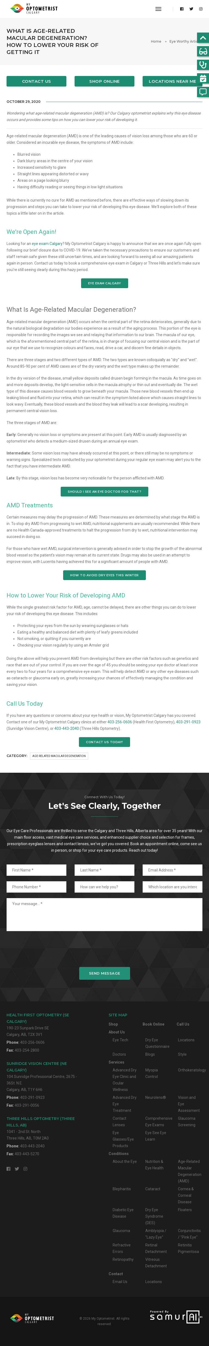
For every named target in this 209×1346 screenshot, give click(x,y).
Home (156, 41)
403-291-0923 (188, 722)
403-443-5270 (27, 1154)
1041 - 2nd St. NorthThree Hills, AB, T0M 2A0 (41, 1128)
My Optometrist (103, 1318)
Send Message (104, 973)
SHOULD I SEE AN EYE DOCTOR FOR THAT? (104, 492)
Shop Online (104, 81)
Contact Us (36, 81)
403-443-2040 (66, 728)
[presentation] (104, 949)
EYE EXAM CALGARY (104, 283)
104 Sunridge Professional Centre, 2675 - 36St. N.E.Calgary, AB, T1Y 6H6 (42, 1076)
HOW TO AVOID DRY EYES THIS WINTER (104, 575)
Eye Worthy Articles (186, 41)
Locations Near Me (172, 81)
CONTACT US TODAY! (104, 742)
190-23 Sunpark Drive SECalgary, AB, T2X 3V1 (38, 1025)
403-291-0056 (27, 1105)
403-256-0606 (119, 722)
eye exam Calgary (47, 243)
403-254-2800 (27, 1050)
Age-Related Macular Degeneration (59, 756)
